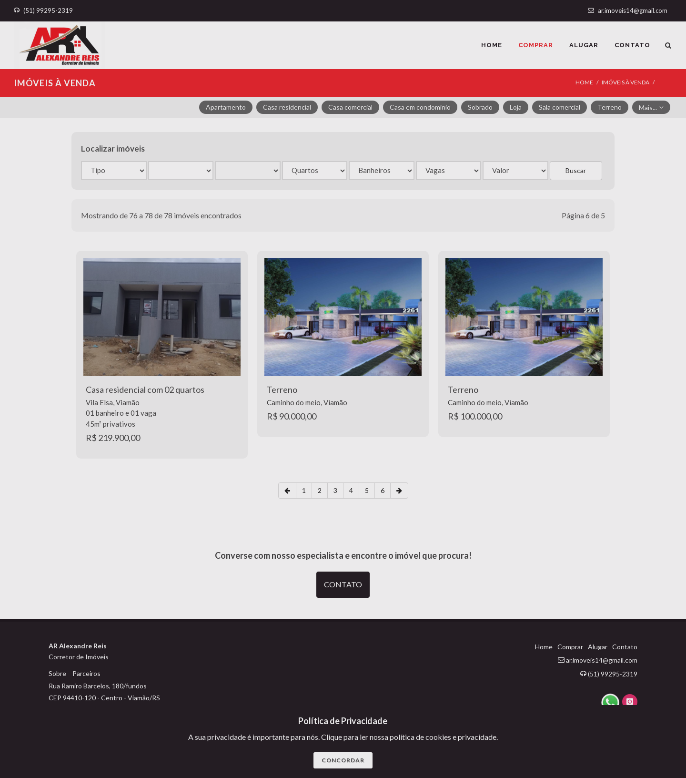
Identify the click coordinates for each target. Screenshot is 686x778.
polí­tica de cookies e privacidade (443, 736)
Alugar (597, 647)
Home (584, 82)
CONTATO (343, 584)
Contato (624, 647)
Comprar (570, 647)
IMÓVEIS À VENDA (625, 82)
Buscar (575, 170)
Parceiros (86, 673)
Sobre (57, 673)
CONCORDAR (343, 760)
